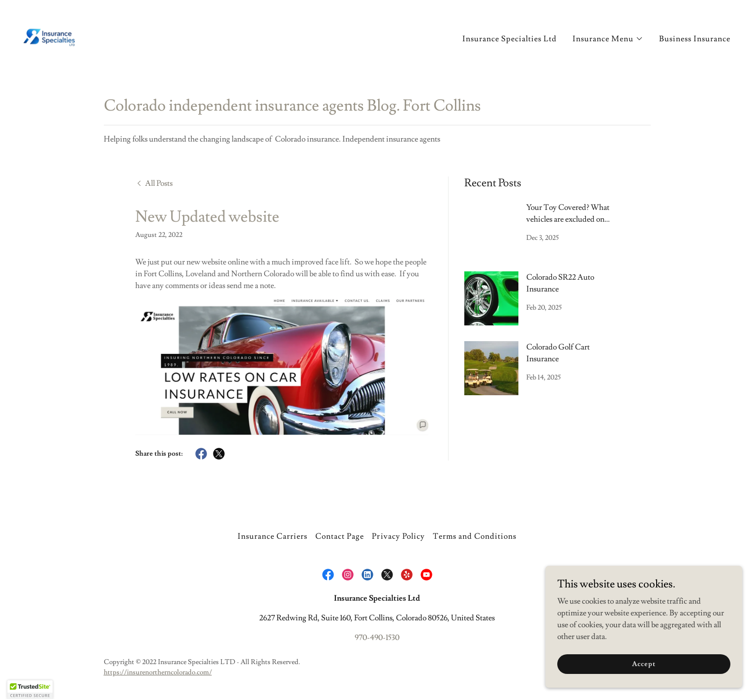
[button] (608, 38)
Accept (643, 663)
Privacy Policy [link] (398, 536)
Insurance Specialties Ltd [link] (509, 38)
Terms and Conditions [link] (474, 536)
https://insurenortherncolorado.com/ (158, 672)
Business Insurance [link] (694, 38)
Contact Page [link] (339, 536)
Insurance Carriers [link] (272, 536)
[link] (48, 34)
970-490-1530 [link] (377, 637)
